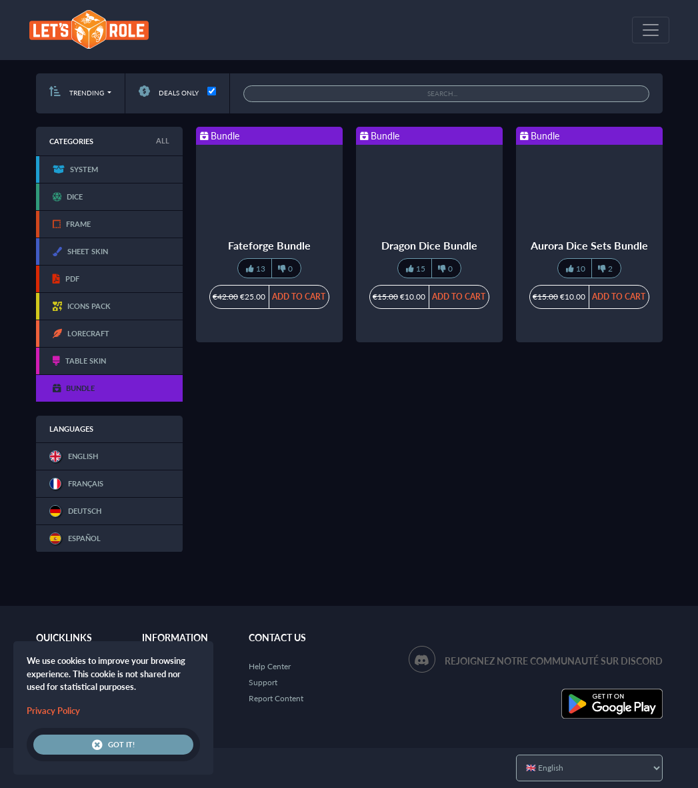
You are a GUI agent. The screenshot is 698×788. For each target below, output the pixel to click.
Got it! (113, 744)
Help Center (270, 666)
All (162, 140)
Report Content (276, 698)
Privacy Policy (53, 710)
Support (263, 682)
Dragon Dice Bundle (429, 245)
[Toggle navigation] (650, 30)
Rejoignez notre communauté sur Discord (554, 661)
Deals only (169, 93)
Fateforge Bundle (269, 245)
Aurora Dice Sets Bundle (589, 245)
